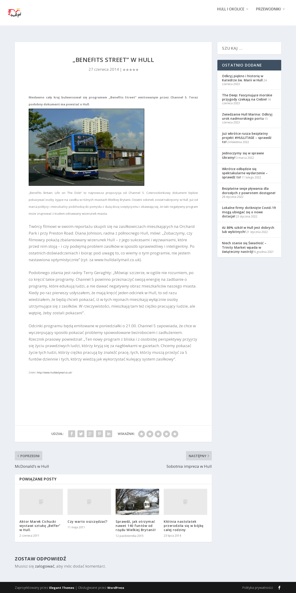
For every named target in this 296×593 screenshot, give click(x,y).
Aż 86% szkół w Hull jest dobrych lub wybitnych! (248, 229)
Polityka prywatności (257, 587)
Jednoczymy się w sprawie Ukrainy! (243, 155)
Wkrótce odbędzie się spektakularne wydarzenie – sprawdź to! (245, 173)
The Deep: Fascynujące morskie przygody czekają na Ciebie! (247, 97)
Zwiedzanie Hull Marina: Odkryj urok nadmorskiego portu (247, 116)
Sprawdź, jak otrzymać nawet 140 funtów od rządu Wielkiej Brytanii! (136, 525)
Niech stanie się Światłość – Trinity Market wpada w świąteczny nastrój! (244, 247)
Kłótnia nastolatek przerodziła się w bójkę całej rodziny (184, 525)
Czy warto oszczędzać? (88, 521)
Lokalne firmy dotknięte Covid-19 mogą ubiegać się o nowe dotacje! (249, 211)
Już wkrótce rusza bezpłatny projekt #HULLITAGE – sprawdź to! (246, 137)
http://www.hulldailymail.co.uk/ (54, 372)
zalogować (44, 566)
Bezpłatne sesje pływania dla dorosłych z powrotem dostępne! (248, 190)
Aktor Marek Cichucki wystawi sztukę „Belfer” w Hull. (40, 525)
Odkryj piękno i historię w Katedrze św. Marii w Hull (242, 78)
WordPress (115, 588)
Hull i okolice (230, 17)
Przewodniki (268, 17)
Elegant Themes (61, 588)
